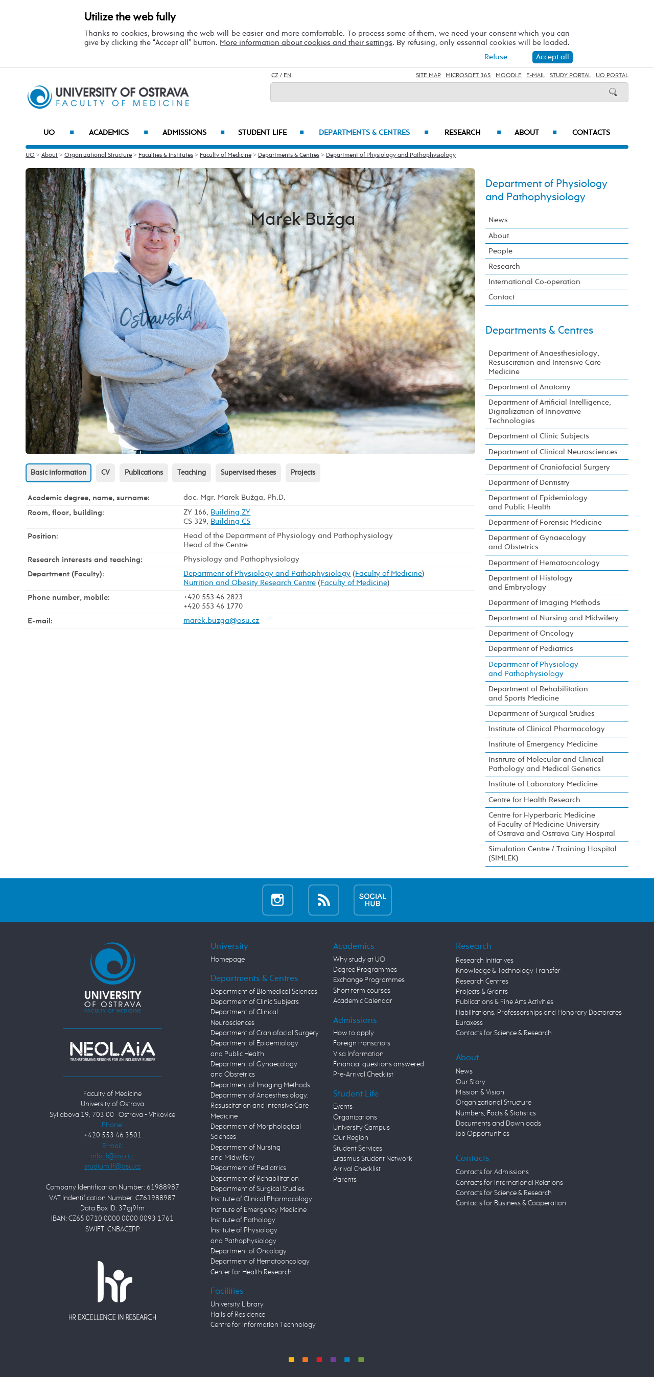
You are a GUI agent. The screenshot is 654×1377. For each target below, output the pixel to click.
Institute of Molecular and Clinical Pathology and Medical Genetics (546, 764)
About (536, 132)
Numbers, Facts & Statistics (496, 1113)
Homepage (228, 959)
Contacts (591, 132)
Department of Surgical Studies (541, 713)
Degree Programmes (365, 969)
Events (343, 1106)
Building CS (230, 521)
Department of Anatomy (529, 387)
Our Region (350, 1137)
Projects (303, 472)
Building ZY (230, 512)
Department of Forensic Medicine (545, 522)
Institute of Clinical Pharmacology (546, 729)
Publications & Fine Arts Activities (504, 1002)
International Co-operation (534, 282)
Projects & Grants (482, 991)
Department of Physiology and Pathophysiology (391, 155)
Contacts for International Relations (509, 1182)
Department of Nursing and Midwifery (553, 618)
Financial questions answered (378, 1064)
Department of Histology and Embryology (530, 582)
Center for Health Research (251, 1272)
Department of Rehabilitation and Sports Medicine (538, 693)
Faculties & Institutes (165, 155)
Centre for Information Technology (263, 1324)
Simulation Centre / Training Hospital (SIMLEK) (552, 853)
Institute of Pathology (243, 1220)
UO (59, 132)
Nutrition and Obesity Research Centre (249, 583)
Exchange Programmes (369, 980)
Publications (144, 472)
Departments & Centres (374, 132)
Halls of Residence (238, 1314)
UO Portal (612, 76)
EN (287, 76)
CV (105, 472)
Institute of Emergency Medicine (543, 744)
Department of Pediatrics (530, 648)
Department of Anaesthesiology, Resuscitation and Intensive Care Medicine (544, 362)
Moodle (509, 76)
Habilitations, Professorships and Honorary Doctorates (539, 1012)
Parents (345, 1179)
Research (473, 132)
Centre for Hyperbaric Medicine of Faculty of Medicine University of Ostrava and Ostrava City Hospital (551, 824)
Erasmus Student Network (372, 1158)
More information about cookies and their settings (306, 42)
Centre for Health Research (534, 800)
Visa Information (358, 1054)
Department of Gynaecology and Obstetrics (537, 542)
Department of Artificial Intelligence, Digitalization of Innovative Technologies (549, 412)
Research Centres (482, 981)
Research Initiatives (484, 960)
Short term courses (361, 990)
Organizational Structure (98, 155)
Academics (118, 132)
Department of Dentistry (529, 482)
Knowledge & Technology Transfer (508, 970)
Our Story (470, 1082)
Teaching (191, 472)
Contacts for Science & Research (504, 1033)
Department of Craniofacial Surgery (549, 467)
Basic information (58, 472)
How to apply (353, 1033)
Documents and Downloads (498, 1123)
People (500, 251)
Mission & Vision (480, 1092)
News (498, 220)
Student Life (271, 132)
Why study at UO (359, 959)
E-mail (535, 76)
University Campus (361, 1127)
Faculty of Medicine (225, 155)
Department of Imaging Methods (544, 602)
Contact (501, 297)
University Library (237, 1304)
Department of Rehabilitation (255, 1178)
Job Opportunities (482, 1133)
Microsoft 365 (468, 76)
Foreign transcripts (361, 1043)
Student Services (357, 1148)
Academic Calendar (362, 1001)
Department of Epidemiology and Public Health (538, 502)
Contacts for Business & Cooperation (511, 1203)
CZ (274, 76)
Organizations (355, 1117)
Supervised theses (248, 472)
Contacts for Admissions (492, 1172)
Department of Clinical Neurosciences (553, 452)
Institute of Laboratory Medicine (543, 784)
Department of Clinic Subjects (538, 436)
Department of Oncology (531, 633)
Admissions (193, 132)
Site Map (428, 76)
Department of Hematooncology (544, 563)
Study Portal (570, 76)
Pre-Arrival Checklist (363, 1074)
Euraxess (469, 1022)
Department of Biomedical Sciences (264, 991)
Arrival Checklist (357, 1169)
